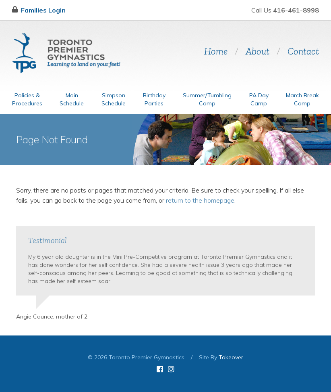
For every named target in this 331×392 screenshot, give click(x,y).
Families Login (39, 10)
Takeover (231, 357)
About (257, 51)
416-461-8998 (296, 10)
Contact (303, 51)
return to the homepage (200, 200)
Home (216, 51)
